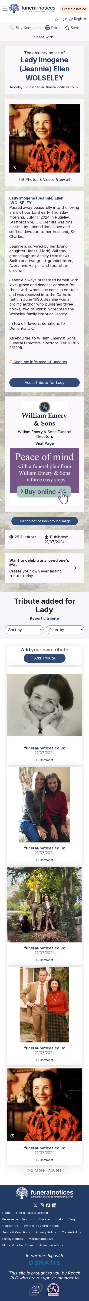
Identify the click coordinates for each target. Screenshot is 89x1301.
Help (59, 1219)
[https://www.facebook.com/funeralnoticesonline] (48, 1205)
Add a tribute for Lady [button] (44, 382)
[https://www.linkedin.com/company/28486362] (54, 1205)
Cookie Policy (71, 1232)
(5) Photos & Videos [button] (44, 179)
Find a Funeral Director (32, 1212)
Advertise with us (51, 1245)
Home (6, 1212)
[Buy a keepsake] (25, 27)
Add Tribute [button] (44, 658)
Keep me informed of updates (38, 361)
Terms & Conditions (16, 1232)
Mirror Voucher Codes (17, 1245)
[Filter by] (65, 629)
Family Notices (12, 1239)
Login (61, 19)
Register (78, 19)
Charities (44, 1219)
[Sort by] (24, 629)
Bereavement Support (17, 1219)
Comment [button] (44, 760)
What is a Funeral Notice (41, 1226)
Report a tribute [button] (44, 618)
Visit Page (44, 443)
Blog (72, 1219)
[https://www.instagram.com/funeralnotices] (42, 1205)
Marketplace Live (41, 1239)
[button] (74, 9)
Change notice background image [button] (45, 521)
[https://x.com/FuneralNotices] (35, 1205)
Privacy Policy (46, 1232)
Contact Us (10, 1226)
